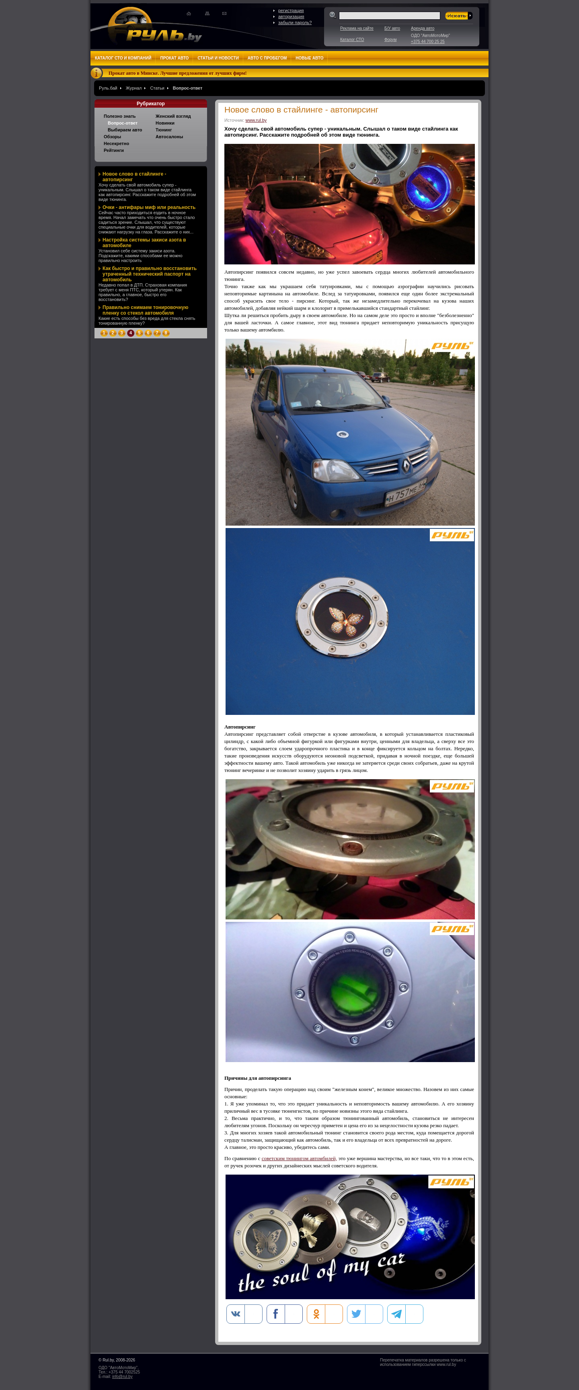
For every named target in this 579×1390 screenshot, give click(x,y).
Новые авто (309, 58)
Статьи (157, 88)
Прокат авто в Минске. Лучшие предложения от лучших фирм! (178, 73)
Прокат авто (174, 58)
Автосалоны (169, 136)
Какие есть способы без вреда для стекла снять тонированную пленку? (147, 320)
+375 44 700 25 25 (428, 41)
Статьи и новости (217, 58)
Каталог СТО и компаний (123, 58)
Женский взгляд (173, 116)
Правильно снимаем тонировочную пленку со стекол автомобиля (145, 310)
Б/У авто (392, 28)
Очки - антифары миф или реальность (149, 207)
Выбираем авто (125, 129)
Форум (390, 39)
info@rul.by (122, 1376)
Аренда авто (422, 28)
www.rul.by (256, 120)
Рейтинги (114, 150)
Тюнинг (164, 129)
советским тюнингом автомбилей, (299, 1158)
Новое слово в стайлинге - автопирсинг (134, 176)
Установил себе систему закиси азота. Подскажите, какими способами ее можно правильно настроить (141, 255)
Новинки (165, 123)
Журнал (134, 88)
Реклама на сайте (357, 28)
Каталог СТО (352, 39)
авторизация (291, 16)
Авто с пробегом (267, 58)
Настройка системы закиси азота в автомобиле (144, 242)
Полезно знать (120, 116)
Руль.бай (108, 88)
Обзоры (112, 136)
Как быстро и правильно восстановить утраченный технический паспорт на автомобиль (150, 274)
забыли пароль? (295, 22)
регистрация (291, 10)
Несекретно (116, 143)
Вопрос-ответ (187, 88)
